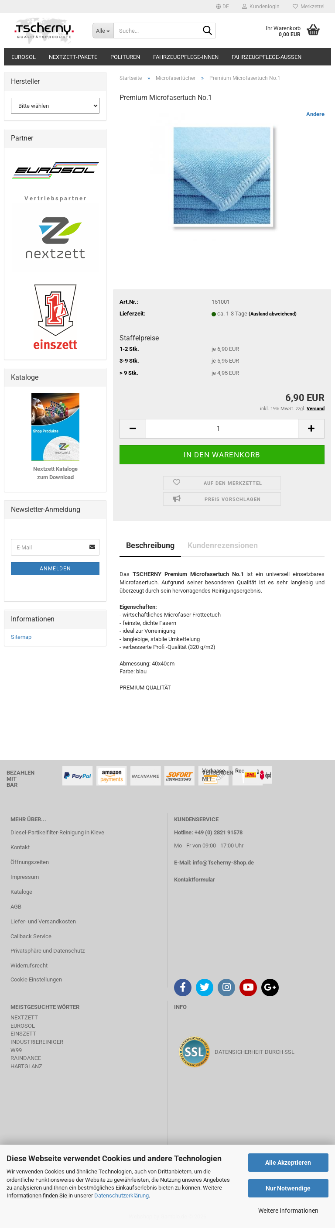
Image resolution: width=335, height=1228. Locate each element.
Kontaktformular (194, 879)
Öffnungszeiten (29, 862)
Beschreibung (150, 545)
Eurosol (23, 57)
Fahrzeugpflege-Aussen (266, 57)
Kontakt (20, 847)
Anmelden (55, 569)
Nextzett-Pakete (73, 57)
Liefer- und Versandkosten (43, 921)
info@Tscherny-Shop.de (223, 862)
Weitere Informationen (288, 1210)
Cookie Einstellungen (36, 979)
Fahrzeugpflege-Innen (186, 57)
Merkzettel (309, 6)
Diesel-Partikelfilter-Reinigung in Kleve (57, 832)
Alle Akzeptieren (288, 1162)
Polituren (125, 57)
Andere (315, 114)
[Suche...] (102, 30)
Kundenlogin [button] (261, 6)
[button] (222, 6)
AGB (15, 906)
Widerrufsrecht (29, 965)
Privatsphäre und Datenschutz (47, 950)
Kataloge (21, 891)
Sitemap (21, 637)
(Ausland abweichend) (273, 314)
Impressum (24, 877)
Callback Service (30, 936)
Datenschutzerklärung (121, 1195)
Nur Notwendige (288, 1188)
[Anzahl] (222, 429)
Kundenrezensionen (223, 545)
